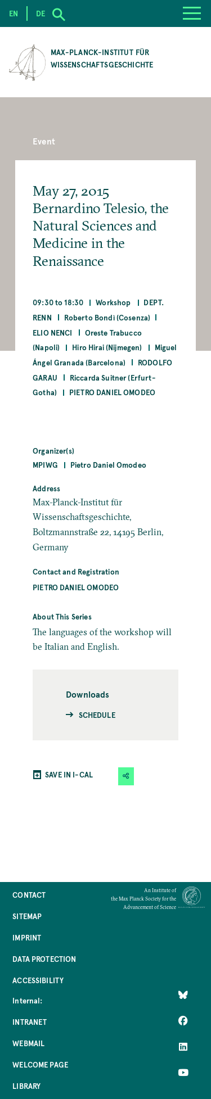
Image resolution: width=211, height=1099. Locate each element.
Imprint (26, 937)
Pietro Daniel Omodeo (112, 392)
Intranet (29, 1021)
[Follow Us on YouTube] (183, 1072)
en (13, 13)
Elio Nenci (53, 332)
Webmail (28, 1043)
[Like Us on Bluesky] (183, 995)
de (40, 13)
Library (26, 1085)
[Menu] (191, 13)
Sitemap (27, 916)
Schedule (97, 714)
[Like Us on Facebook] (183, 1020)
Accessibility (38, 980)
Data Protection (44, 958)
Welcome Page (40, 1064)
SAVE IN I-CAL (69, 774)
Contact (29, 894)
